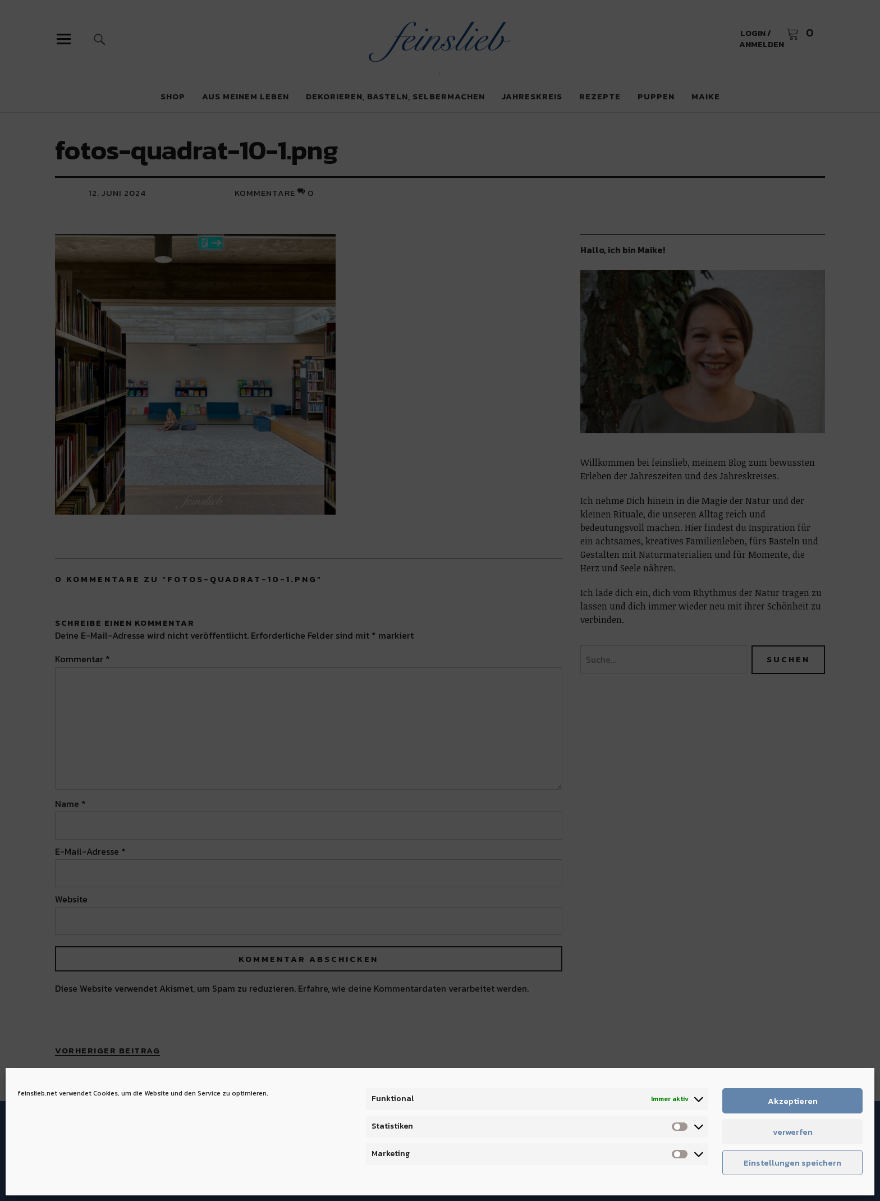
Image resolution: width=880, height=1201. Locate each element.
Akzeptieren (793, 1100)
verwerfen (793, 1131)
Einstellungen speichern (792, 1162)
